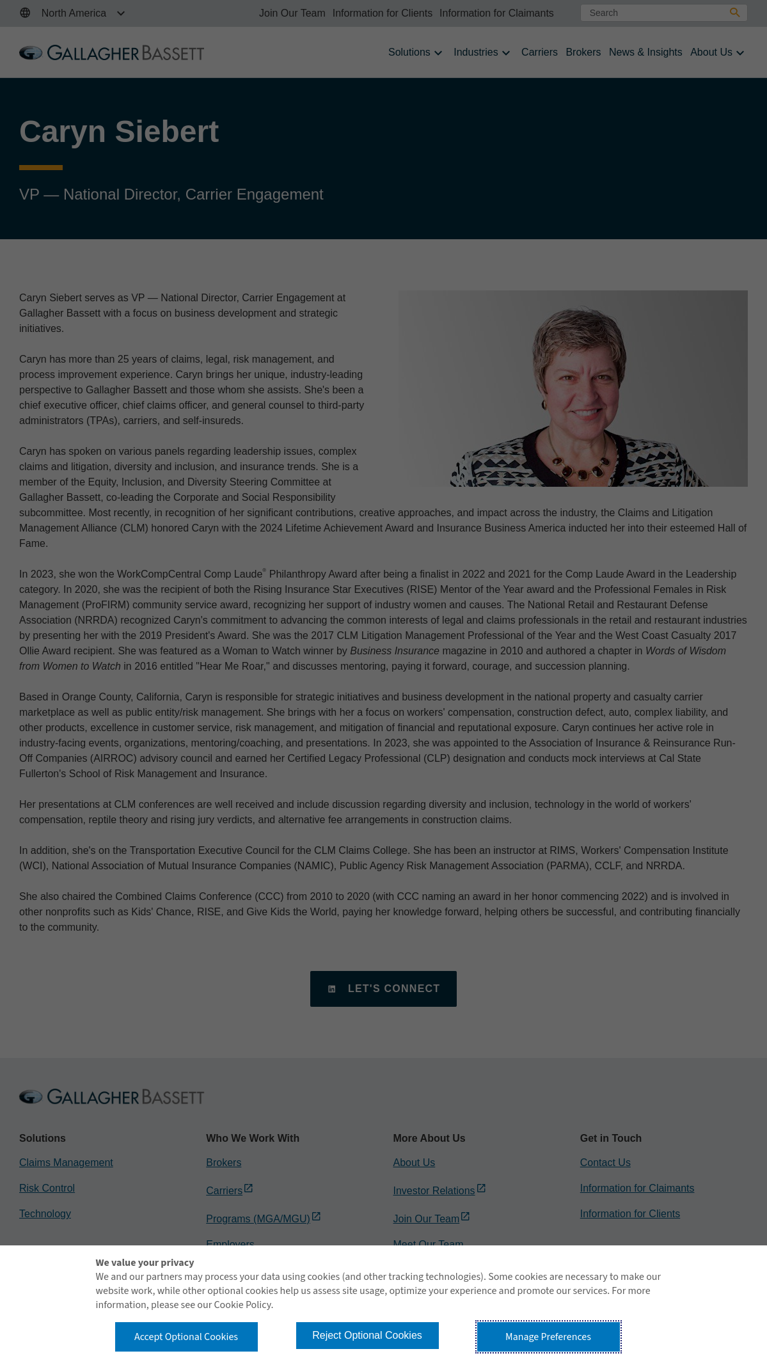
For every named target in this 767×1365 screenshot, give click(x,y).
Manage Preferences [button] (548, 1337)
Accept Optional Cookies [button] (186, 1337)
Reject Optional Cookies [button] (367, 1335)
